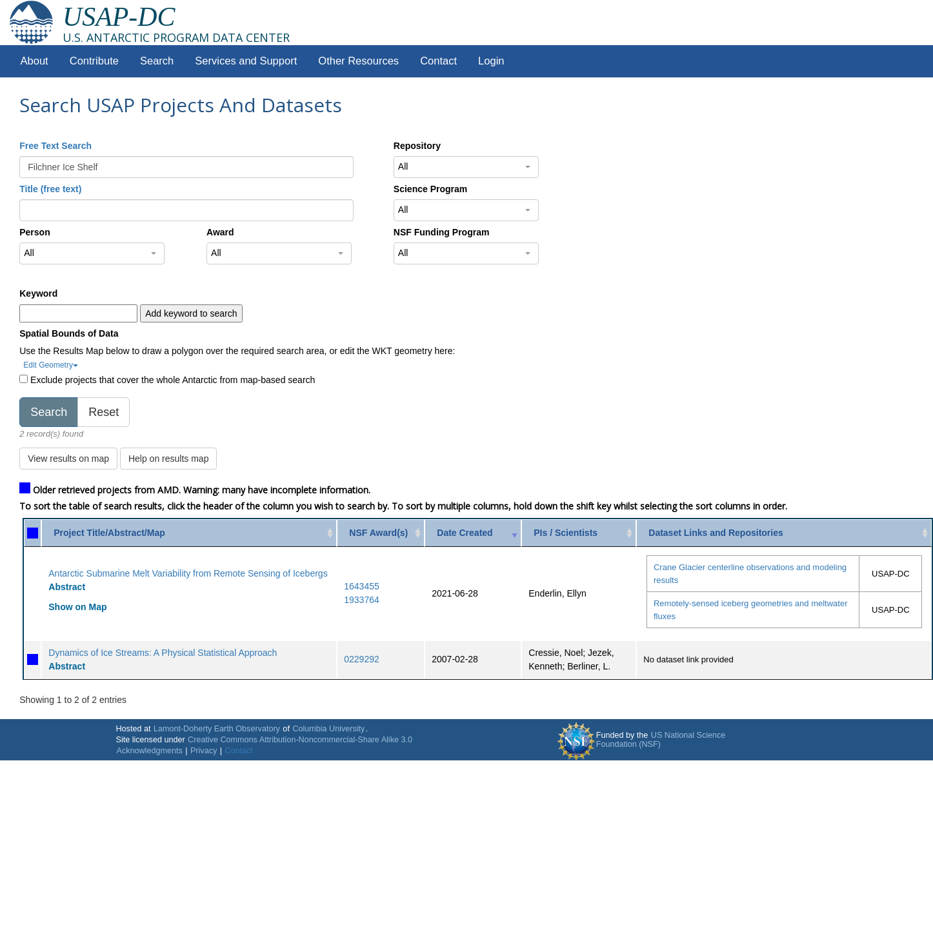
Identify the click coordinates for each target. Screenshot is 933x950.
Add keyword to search (191, 313)
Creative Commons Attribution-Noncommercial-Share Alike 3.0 (300, 739)
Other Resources (358, 61)
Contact (438, 61)
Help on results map (168, 458)
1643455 (361, 586)
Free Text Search (55, 146)
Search (157, 61)
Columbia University (328, 728)
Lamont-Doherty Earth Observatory (217, 728)
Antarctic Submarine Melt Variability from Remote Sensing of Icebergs (187, 573)
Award (220, 232)
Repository (417, 146)
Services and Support (246, 61)
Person (34, 232)
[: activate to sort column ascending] (32, 533)
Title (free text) (50, 189)
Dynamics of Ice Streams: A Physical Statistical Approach (162, 653)
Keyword (38, 293)
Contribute (94, 61)
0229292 (361, 659)
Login (491, 61)
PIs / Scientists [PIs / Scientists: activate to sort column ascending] (565, 533)
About (34, 61)
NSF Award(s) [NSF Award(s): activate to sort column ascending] (378, 533)
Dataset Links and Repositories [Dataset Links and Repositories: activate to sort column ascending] (715, 533)
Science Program (430, 189)
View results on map (68, 458)
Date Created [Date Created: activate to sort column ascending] (464, 533)
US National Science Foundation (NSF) (661, 740)
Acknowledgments (149, 750)
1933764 (361, 600)
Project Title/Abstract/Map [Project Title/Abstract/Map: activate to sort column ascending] (109, 533)
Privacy (203, 750)
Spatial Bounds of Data (68, 333)
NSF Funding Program (442, 232)
